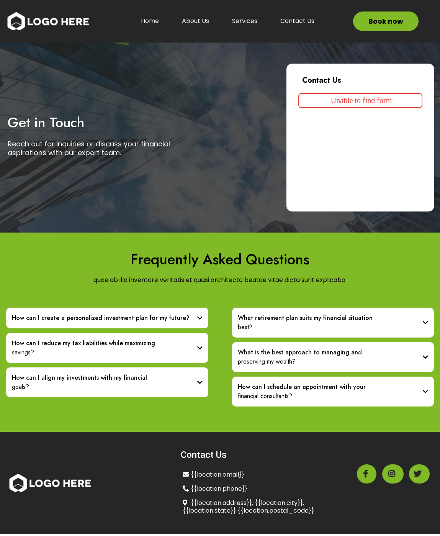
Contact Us (297, 20)
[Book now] (386, 21)
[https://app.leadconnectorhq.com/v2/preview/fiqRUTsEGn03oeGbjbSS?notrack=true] (48, 21)
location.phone (219, 488)
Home (150, 20)
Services (244, 20)
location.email (218, 474)
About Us (195, 20)
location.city (279, 502)
